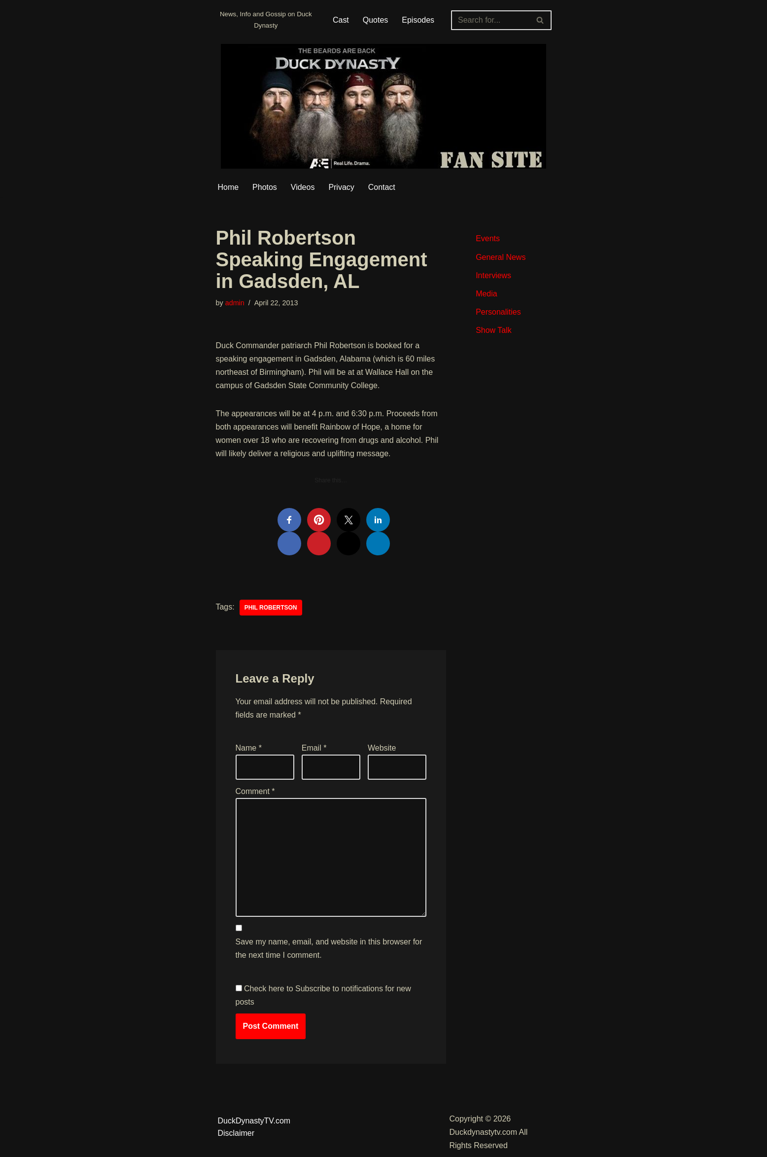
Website (382, 748)
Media (486, 293)
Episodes (418, 20)
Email (314, 748)
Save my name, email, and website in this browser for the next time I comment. (329, 950)
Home (228, 187)
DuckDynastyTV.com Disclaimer (254, 1128)
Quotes (375, 20)
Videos (303, 187)
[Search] (490, 20)
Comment (255, 792)
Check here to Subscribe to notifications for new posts (323, 996)
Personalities (498, 312)
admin (234, 303)
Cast (341, 20)
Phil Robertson (270, 608)
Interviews (493, 275)
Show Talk (494, 330)
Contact (381, 187)
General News (500, 257)
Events (488, 239)
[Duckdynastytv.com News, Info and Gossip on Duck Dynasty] (266, 20)
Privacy (341, 187)
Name (249, 748)
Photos (264, 187)
